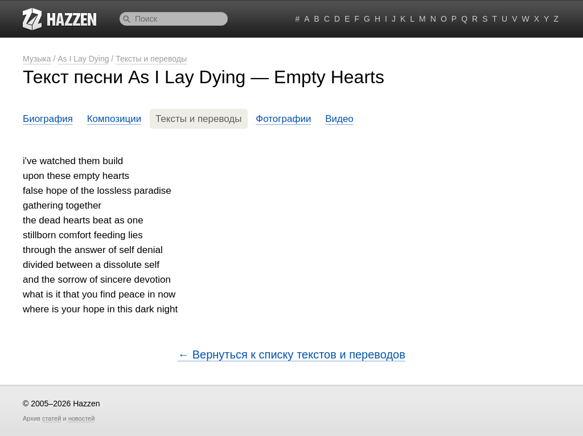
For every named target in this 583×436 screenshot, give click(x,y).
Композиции (114, 118)
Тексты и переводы (151, 58)
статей (51, 418)
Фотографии (283, 118)
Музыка (37, 58)
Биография (48, 118)
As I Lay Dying (83, 58)
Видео (339, 118)
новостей (81, 418)
